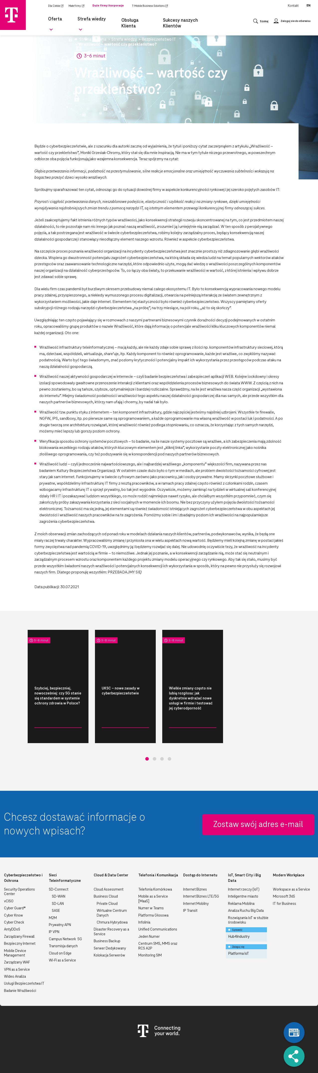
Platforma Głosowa (153, 890)
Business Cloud (106, 871)
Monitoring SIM (150, 930)
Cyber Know (13, 890)
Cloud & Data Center (111, 850)
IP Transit (190, 886)
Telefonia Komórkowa (155, 864)
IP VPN (54, 907)
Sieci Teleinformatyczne (65, 853)
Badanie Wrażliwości (20, 966)
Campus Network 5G (65, 914)
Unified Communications (157, 904)
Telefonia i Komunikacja (158, 850)
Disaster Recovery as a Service (111, 906)
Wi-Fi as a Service (62, 935)
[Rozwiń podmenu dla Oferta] (64, 21)
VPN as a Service (17, 944)
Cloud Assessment (108, 864)
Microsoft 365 (284, 871)
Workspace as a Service (291, 864)
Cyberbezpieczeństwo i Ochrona (23, 853)
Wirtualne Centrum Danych (112, 888)
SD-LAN (58, 879)
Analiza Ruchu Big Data (246, 886)
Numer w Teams (151, 883)
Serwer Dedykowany (110, 923)
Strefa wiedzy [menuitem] (88, 19)
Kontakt (293, 5)
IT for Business (284, 879)
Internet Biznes (195, 864)
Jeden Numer (149, 912)
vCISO (8, 876)
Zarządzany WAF (17, 937)
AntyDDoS (12, 904)
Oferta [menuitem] (54, 19)
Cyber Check (14, 897)
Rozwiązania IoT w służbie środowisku (248, 895)
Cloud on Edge (60, 928)
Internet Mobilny (196, 879)
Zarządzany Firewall (19, 912)
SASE (56, 886)
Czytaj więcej (65, 736)
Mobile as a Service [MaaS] (153, 873)
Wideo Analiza (15, 951)
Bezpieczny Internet (19, 919)
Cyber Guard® (15, 883)
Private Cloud (107, 879)
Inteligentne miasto (243, 871)
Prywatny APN (60, 900)
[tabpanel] (58, 686)
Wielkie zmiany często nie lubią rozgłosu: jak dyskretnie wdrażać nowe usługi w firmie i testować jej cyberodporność (191, 698)
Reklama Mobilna (241, 879)
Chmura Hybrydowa (112, 897)
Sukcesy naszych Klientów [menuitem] (176, 19)
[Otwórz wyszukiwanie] (261, 19)
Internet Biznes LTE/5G (201, 871)
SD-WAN (58, 871)
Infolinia (144, 897)
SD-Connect (58, 864)
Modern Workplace (288, 850)
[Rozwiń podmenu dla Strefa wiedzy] (104, 21)
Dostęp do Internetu (200, 850)
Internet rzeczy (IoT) (243, 864)
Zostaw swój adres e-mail (258, 799)
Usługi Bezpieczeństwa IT (24, 958)
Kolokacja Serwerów (109, 930)
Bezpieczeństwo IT (38, 735)
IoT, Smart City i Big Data (244, 853)
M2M (53, 893)
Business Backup (107, 916)
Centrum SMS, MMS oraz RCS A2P (157, 921)
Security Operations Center (19, 866)
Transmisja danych (63, 921)
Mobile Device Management (15, 928)
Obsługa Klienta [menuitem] (130, 19)
